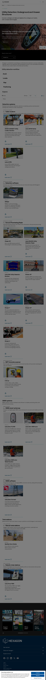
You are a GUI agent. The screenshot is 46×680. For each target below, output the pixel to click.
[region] (23, 675)
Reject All (37, 675)
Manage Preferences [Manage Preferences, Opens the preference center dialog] (37, 678)
